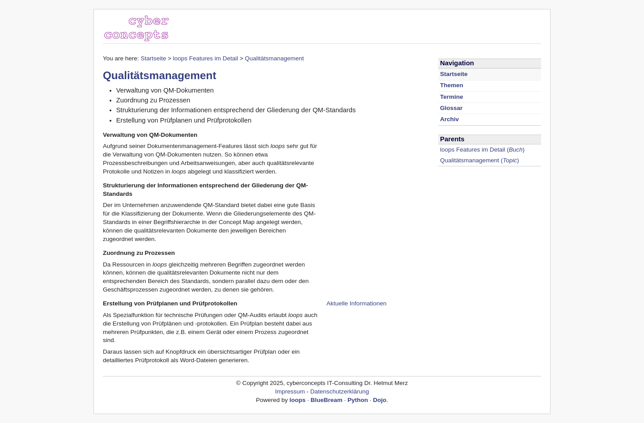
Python (357, 400)
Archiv (449, 119)
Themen (451, 85)
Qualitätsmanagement (274, 58)
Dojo (379, 400)
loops (297, 400)
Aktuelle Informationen (356, 303)
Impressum (290, 391)
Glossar (451, 108)
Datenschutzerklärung (339, 391)
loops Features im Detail (205, 58)
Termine (451, 96)
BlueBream (327, 400)
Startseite (153, 58)
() (482, 149)
